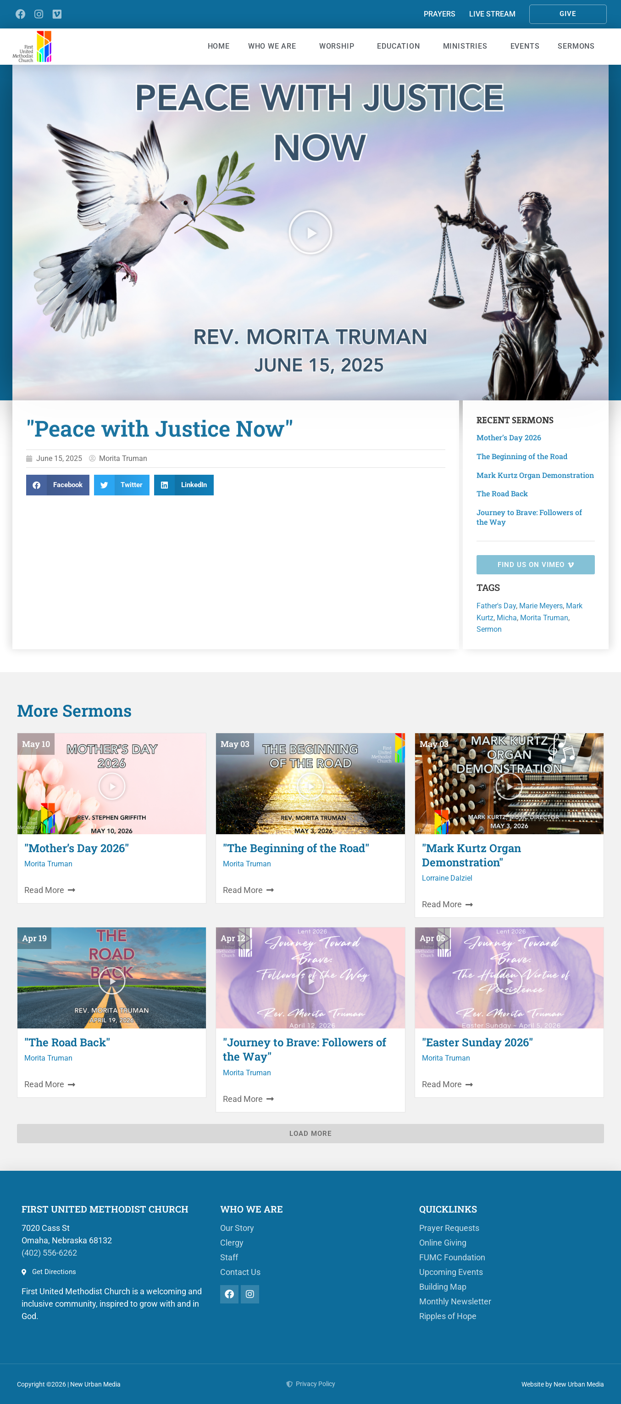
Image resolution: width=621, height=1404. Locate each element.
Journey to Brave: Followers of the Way (529, 517)
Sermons (578, 46)
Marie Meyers (541, 605)
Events (525, 46)
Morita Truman (544, 617)
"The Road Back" (67, 1042)
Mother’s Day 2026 (509, 437)
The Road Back (502, 493)
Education (400, 46)
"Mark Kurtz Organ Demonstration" (471, 855)
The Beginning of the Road (522, 456)
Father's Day (496, 605)
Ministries (467, 46)
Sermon (489, 629)
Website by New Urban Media (562, 1384)
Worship (339, 46)
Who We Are (274, 46)
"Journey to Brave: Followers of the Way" (304, 1049)
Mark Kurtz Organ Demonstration (535, 475)
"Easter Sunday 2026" (477, 1042)
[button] (310, 232)
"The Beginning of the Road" (296, 848)
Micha (507, 617)
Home (219, 46)
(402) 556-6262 (49, 1253)
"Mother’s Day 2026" (76, 848)
